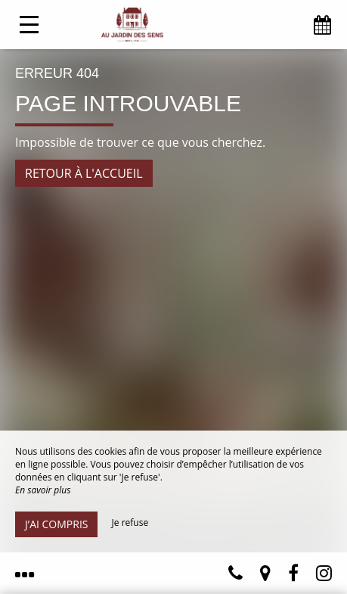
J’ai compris (56, 524)
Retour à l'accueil (84, 173)
